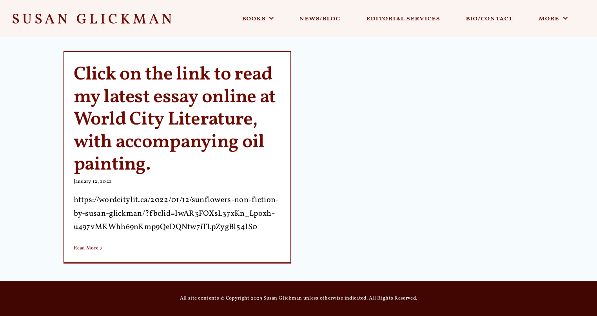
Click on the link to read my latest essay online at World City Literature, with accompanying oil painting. (175, 119)
